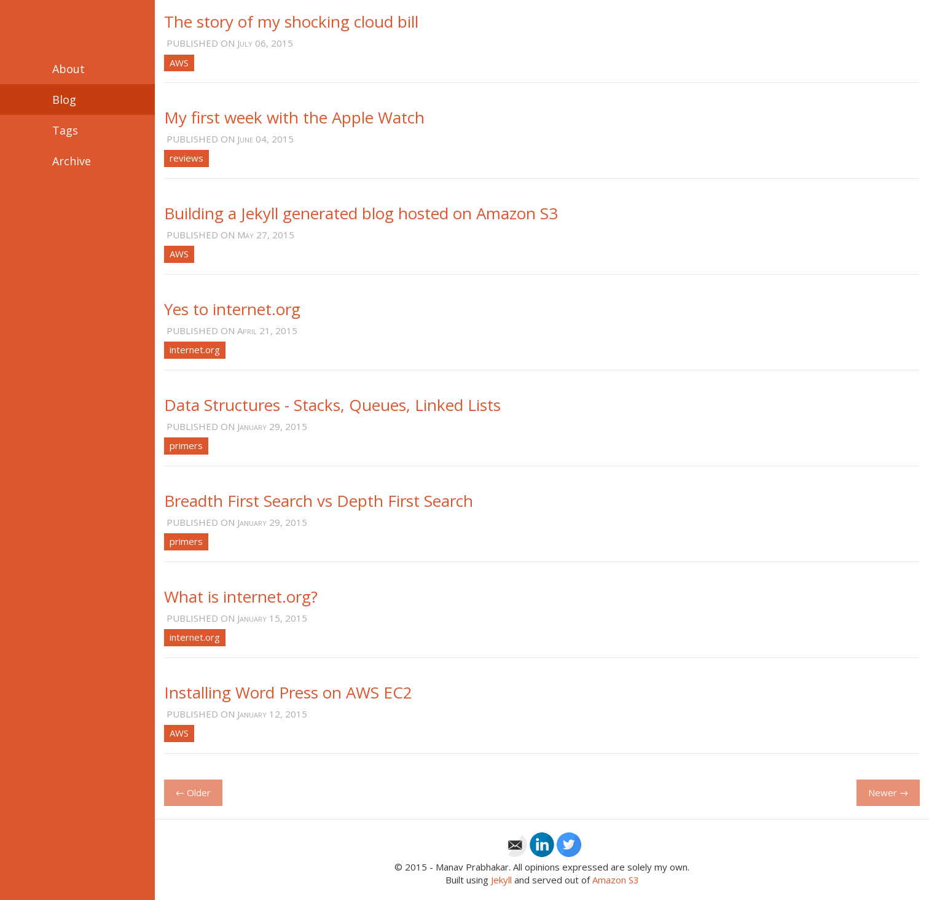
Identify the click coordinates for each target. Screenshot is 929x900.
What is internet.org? (241, 596)
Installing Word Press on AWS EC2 (288, 692)
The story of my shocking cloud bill (291, 21)
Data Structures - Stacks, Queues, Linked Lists (332, 405)
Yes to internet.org (232, 309)
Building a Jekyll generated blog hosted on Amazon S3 (361, 213)
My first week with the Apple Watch (294, 117)
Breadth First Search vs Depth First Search (318, 501)
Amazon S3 (615, 880)
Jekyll (501, 880)
